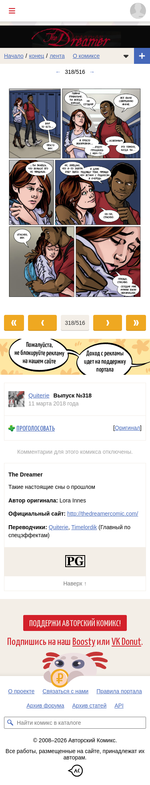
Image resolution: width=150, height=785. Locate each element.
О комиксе (86, 56)
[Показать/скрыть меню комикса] (126, 56)
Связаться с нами (65, 691)
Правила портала (119, 691)
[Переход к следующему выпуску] (75, 193)
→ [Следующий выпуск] (92, 72)
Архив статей (89, 705)
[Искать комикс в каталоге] (10, 722)
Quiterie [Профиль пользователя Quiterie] (39, 395)
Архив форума (45, 705)
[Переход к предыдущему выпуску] (19, 193)
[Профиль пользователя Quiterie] (16, 399)
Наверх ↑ (74, 583)
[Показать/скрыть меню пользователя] (138, 11)
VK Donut (126, 641)
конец (36, 56)
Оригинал (127, 428)
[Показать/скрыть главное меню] (12, 11)
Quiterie (58, 527)
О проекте (21, 691)
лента (57, 56)
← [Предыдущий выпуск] (58, 72)
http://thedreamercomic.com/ (102, 513)
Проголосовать (35, 428)
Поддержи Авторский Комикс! (75, 622)
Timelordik (84, 527)
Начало (14, 56)
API (119, 705)
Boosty (83, 641)
